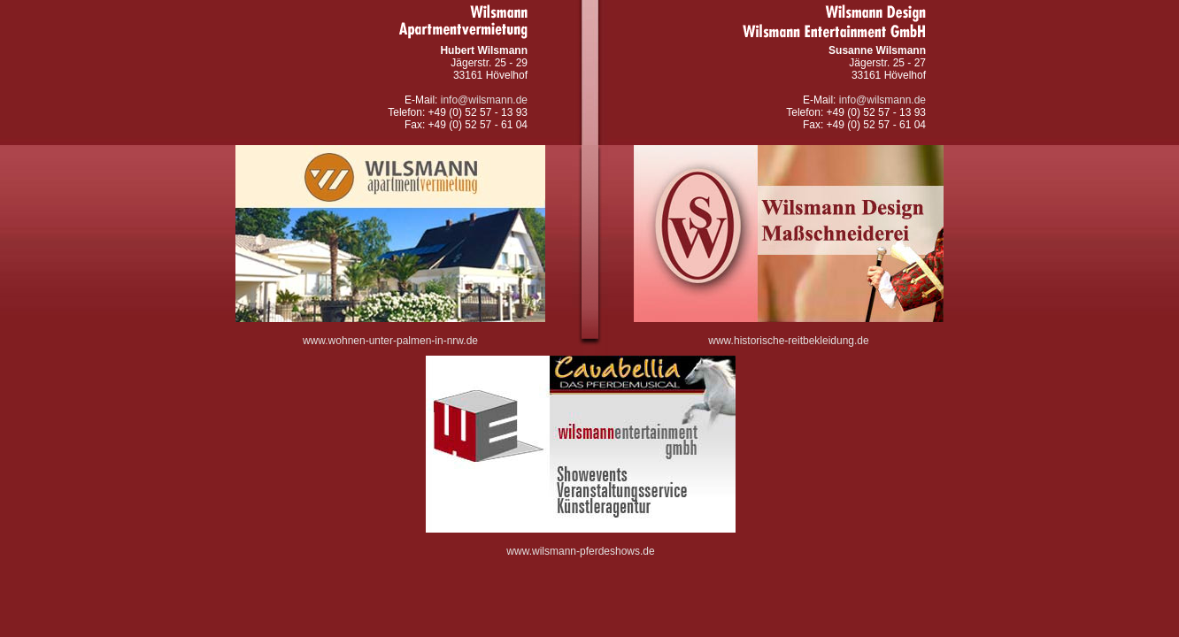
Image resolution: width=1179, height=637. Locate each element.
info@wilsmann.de (484, 100)
